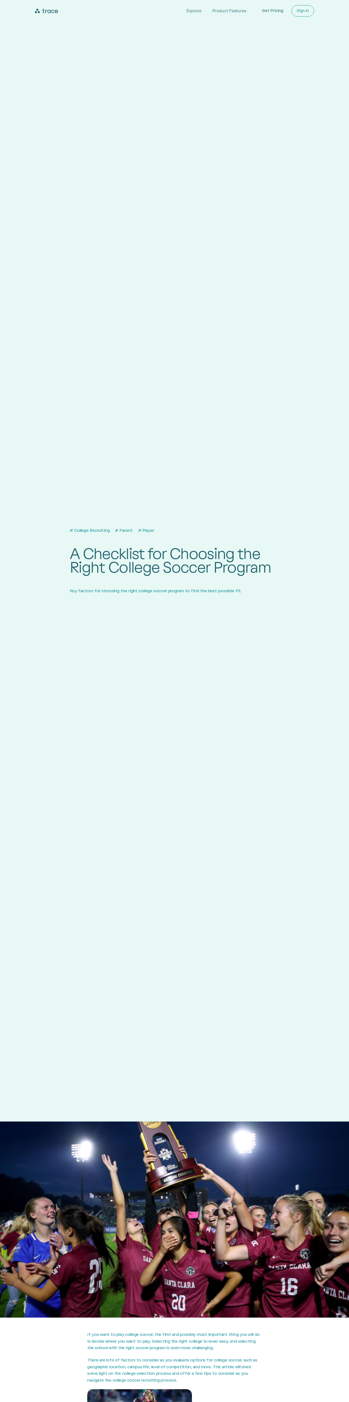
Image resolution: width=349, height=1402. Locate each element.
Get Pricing (272, 10)
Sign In (303, 10)
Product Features (229, 10)
